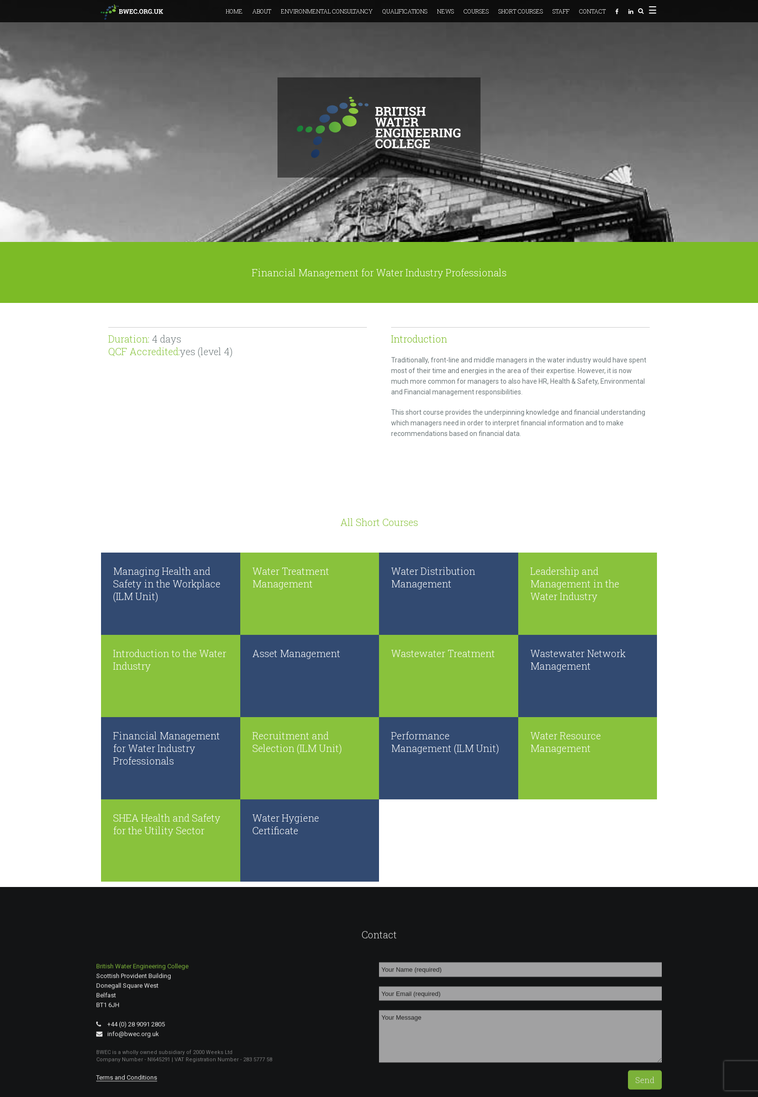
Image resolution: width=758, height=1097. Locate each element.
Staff (561, 11)
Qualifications (404, 11)
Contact (592, 11)
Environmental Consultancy (327, 11)
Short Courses (520, 11)
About (261, 11)
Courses (476, 11)
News (445, 11)
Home (234, 11)
